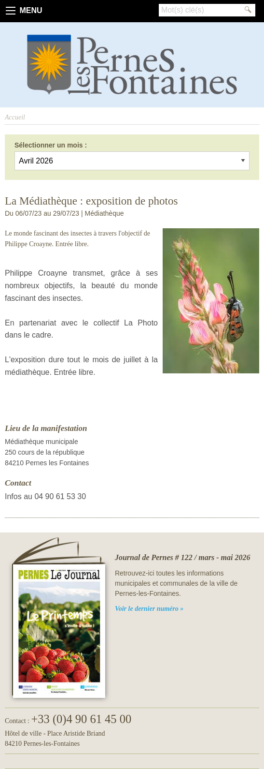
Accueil (15, 117)
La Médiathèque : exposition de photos (91, 201)
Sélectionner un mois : (50, 145)
